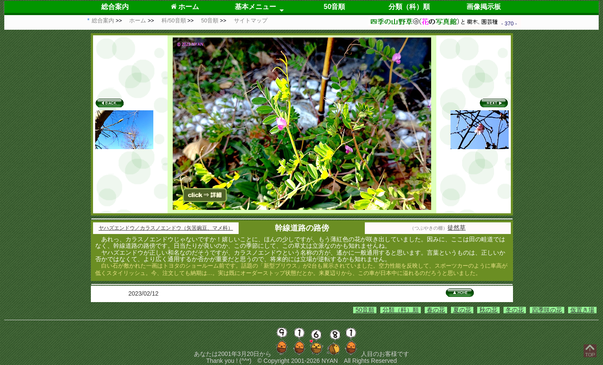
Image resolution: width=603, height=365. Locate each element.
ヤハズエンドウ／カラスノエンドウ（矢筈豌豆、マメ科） (166, 228)
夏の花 (462, 309)
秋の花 (488, 309)
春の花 (436, 309)
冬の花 (515, 309)
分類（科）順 (409, 6)
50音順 (334, 6)
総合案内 (115, 6)
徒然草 (457, 227)
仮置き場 (582, 309)
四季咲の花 (547, 309)
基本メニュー (255, 6)
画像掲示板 (483, 6)
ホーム (185, 6)
